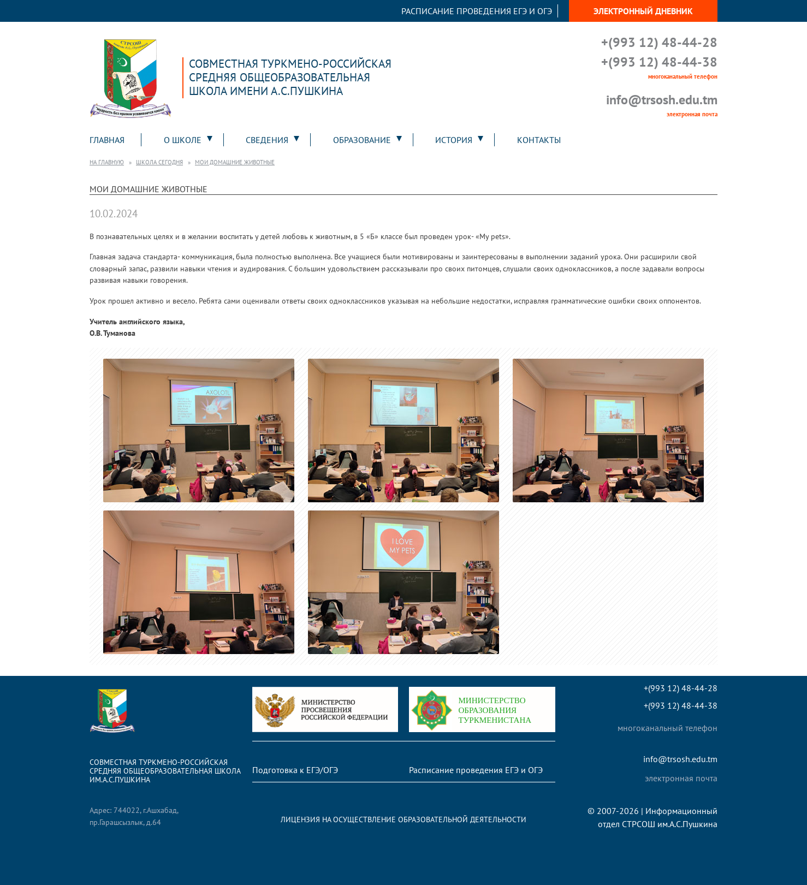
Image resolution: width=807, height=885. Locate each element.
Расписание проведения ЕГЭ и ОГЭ (476, 10)
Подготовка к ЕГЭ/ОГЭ (295, 769)
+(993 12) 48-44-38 (659, 62)
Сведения (267, 139)
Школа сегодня (159, 162)
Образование (362, 139)
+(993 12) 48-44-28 (659, 42)
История (453, 139)
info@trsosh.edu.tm (661, 99)
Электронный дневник (643, 10)
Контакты (539, 139)
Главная (107, 139)
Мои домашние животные (235, 162)
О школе (182, 139)
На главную (107, 162)
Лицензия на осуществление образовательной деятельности (403, 819)
